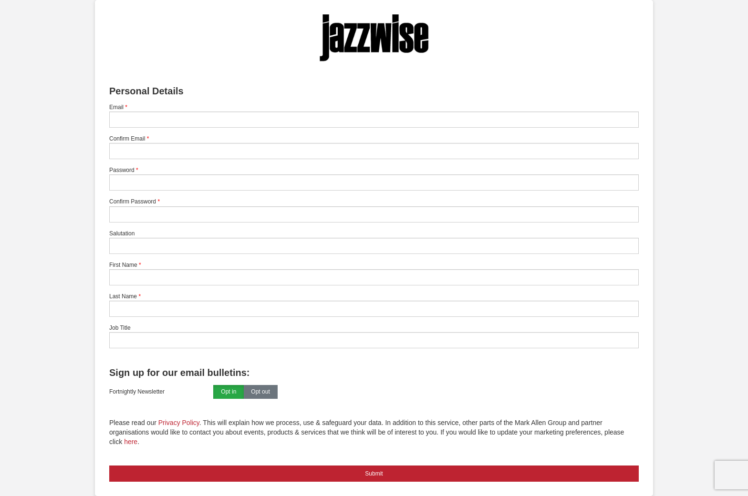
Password (122, 170)
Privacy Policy (178, 422)
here (130, 441)
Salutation (122, 233)
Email (116, 107)
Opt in (228, 392)
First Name (123, 265)
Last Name (123, 296)
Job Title (120, 327)
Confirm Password (132, 201)
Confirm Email (127, 138)
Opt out (260, 392)
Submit (374, 473)
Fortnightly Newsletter (137, 391)
